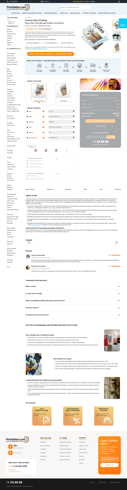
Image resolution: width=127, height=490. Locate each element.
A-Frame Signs (11, 53)
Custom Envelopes (12, 109)
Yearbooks (10, 262)
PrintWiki (81, 459)
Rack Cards (10, 214)
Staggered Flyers (11, 230)
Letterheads (10, 164)
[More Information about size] (43, 111)
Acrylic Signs (10, 55)
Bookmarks (10, 76)
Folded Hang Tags (12, 141)
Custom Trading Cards (13, 111)
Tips (100, 189)
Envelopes (10, 123)
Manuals (9, 176)
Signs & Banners (65, 459)
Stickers (9, 234)
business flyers (62, 35)
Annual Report (11, 60)
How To (81, 463)
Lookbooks (10, 169)
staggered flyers (52, 207)
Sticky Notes (10, 237)
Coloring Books (11, 98)
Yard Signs (10, 260)
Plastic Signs (10, 203)
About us (92, 482)
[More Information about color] (43, 127)
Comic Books (10, 100)
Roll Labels (10, 223)
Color (30, 127)
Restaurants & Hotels (13, 216)
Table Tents (10, 241)
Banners (9, 71)
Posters (9, 44)
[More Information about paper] (43, 117)
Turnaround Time (33, 137)
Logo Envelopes (11, 167)
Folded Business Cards (13, 138)
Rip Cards (9, 221)
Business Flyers (11, 22)
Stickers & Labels (65, 456)
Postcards (9, 205)
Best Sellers (16, 13)
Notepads (9, 189)
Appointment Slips (12, 64)
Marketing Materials (51, 13)
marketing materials (36, 224)
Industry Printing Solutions (106, 13)
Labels (8, 162)
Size (30, 111)
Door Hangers (11, 118)
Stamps (9, 232)
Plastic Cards (10, 201)
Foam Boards (10, 136)
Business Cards (11, 33)
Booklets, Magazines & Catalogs (32, 13)
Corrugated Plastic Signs (13, 104)
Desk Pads (10, 116)
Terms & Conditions (115, 482)
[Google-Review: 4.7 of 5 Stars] (84, 1)
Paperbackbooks (11, 194)
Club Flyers (105, 202)
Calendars (10, 36)
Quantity (31, 132)
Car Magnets (10, 91)
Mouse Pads (10, 180)
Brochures (10, 31)
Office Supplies (64, 445)
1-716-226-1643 (17, 466)
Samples (50, 189)
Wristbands (10, 255)
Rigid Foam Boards (12, 219)
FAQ (85, 189)
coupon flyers (69, 211)
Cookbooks (10, 102)
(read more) (44, 48)
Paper (30, 116)
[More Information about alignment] (43, 122)
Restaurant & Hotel (65, 452)
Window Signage (11, 248)
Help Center (82, 449)
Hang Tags (10, 152)
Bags (8, 69)
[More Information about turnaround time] (43, 138)
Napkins (9, 185)
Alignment (31, 122)
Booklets (9, 29)
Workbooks (10, 251)
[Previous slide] (29, 242)
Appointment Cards (12, 62)
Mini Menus (10, 178)
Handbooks (10, 150)
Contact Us (82, 442)
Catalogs (9, 38)
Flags (8, 130)
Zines (8, 267)
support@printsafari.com (15, 471)
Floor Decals (10, 132)
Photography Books (12, 198)
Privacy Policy (102, 482)
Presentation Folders (12, 209)
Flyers (8, 20)
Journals (9, 157)
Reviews (68, 189)
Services (118, 189)
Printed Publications (65, 449)
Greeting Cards (11, 146)
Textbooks (9, 244)
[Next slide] (116, 242)
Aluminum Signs (11, 58)
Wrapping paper (11, 253)
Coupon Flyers (11, 107)
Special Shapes (11, 228)
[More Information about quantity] (43, 132)
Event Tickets (10, 125)
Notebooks (10, 187)
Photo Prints (10, 196)
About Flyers (30, 189)
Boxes (8, 78)
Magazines (10, 42)
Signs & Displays (75, 13)
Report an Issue (83, 445)
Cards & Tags (64, 13)
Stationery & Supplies (89, 13)
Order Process (83, 452)
